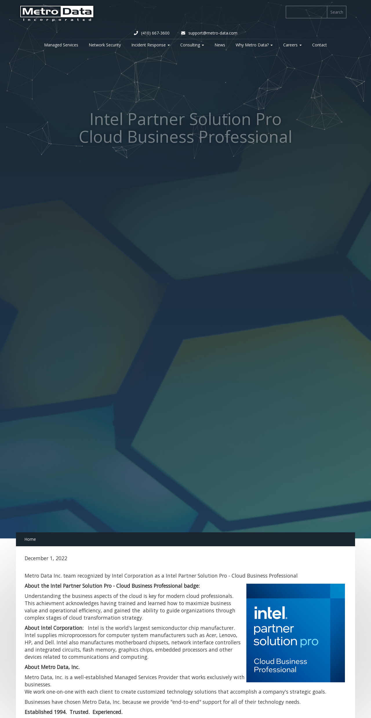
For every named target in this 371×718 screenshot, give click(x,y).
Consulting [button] (192, 45)
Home (30, 539)
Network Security (105, 45)
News (219, 45)
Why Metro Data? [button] (254, 45)
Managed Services (61, 45)
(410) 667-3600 (152, 33)
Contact (319, 45)
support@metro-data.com (209, 33)
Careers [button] (292, 45)
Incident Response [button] (150, 45)
